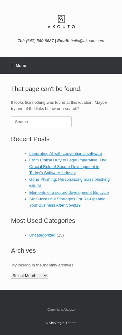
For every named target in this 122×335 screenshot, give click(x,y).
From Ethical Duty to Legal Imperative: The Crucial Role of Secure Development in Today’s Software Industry (68, 166)
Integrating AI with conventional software (65, 153)
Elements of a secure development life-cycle (69, 192)
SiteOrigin (56, 323)
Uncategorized (42, 235)
